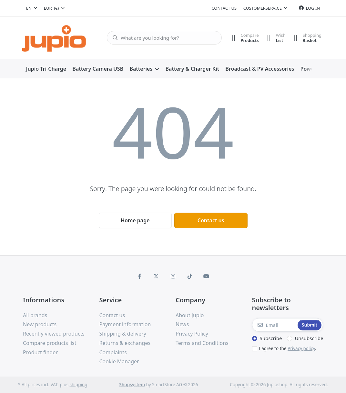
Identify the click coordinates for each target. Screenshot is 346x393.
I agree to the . (287, 348)
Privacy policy (301, 348)
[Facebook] (140, 276)
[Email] (274, 325)
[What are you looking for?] (162, 38)
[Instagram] (173, 276)
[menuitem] (46, 69)
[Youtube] (206, 276)
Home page (135, 220)
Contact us (224, 8)
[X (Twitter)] (156, 276)
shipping (78, 385)
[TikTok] (190, 276)
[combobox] (31, 8)
